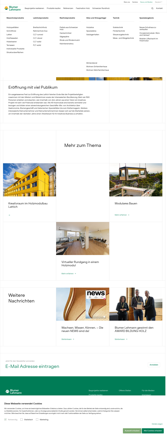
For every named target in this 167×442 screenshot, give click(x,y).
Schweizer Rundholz (101, 8)
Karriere (135, 2)
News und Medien (146, 2)
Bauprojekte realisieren (34, 8)
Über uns (127, 2)
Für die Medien (148, 390)
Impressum (146, 395)
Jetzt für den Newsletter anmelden (20, 361)
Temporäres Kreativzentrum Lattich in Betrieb (57, 14)
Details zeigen (157, 424)
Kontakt (159, 8)
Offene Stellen (125, 390)
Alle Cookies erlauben (153, 431)
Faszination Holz (83, 8)
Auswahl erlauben (132, 431)
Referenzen (68, 8)
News (38, 14)
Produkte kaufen (54, 8)
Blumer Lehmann (13, 14)
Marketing (44, 420)
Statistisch (28, 420)
